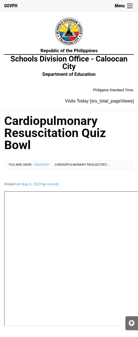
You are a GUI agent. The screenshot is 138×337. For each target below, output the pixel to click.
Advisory (42, 164)
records (53, 184)
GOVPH (10, 5)
